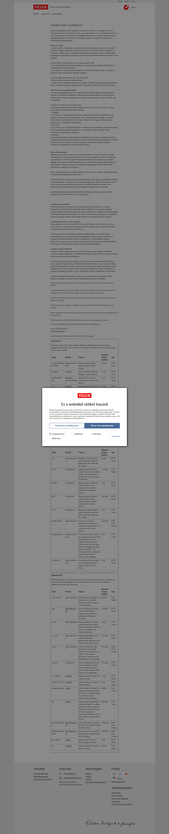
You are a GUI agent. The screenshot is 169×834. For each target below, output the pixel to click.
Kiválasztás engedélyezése (67, 425)
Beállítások (77, 434)
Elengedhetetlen (56, 434)
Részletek (116, 436)
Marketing (54, 438)
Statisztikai (95, 434)
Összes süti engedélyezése (102, 425)
